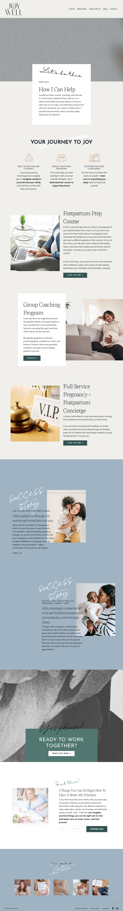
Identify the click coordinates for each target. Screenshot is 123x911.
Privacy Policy (95, 905)
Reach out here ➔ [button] (61, 754)
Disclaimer (105, 905)
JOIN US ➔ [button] (32, 358)
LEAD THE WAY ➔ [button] (75, 275)
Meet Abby (82, 9)
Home (71, 9)
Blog (105, 9)
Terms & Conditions (81, 905)
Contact (113, 9)
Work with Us (95, 9)
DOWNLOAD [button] (96, 826)
